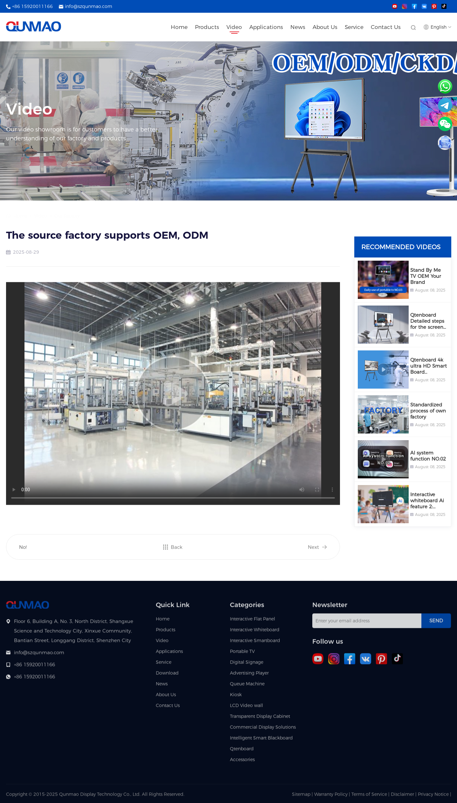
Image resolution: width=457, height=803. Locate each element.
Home (179, 27)
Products (207, 27)
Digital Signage (246, 664)
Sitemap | (302, 796)
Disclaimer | (404, 796)
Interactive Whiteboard (255, 632)
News (297, 27)
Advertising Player (249, 675)
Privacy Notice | (434, 796)
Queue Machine (247, 686)
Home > (22, 210)
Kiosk (236, 697)
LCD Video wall (246, 708)
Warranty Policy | (332, 796)
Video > (42, 210)
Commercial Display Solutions (263, 729)
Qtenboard (242, 751)
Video (234, 27)
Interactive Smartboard (255, 643)
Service (354, 27)
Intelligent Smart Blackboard (261, 740)
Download (167, 675)
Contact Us (386, 27)
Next (313, 549)
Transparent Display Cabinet (260, 719)
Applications (266, 27)
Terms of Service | (371, 796)
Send (436, 623)
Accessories (242, 762)
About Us (325, 27)
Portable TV (242, 654)
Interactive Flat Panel (252, 621)
